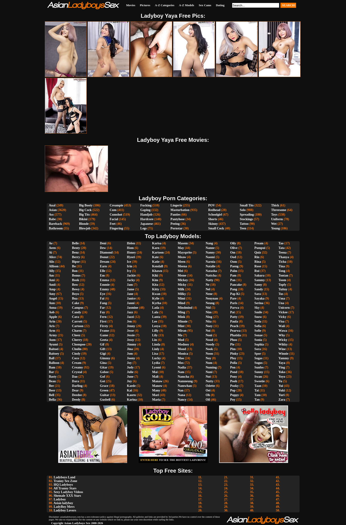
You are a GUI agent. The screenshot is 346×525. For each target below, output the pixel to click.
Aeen (52, 248)
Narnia (210, 261)
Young (275, 228)
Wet (274, 223)
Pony (233, 376)
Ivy (129, 271)
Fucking (146, 205)
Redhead (214, 210)
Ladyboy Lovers (65, 510)
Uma (281, 298)
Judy (130, 367)
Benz (75, 252)
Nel (208, 289)
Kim (155, 280)
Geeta (104, 340)
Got (102, 381)
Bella (52, 399)
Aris (52, 326)
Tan (257, 399)
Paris (233, 303)
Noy (208, 358)
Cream (76, 363)
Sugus (258, 363)
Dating (220, 5)
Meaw (182, 257)
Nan (180, 390)
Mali (155, 376)
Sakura (259, 275)
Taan (257, 386)
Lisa (155, 353)
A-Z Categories (164, 5)
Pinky (234, 353)
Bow (75, 284)
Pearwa (235, 330)
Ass (51, 214)
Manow (157, 386)
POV (211, 205)
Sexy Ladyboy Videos (68, 492)
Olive (233, 248)
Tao (280, 243)
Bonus (76, 275)
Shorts (212, 219)
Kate (155, 257)
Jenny (131, 326)
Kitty (155, 289)
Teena (282, 252)
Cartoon (77, 326)
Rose (257, 266)
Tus (280, 294)
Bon (74, 271)
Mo (180, 335)
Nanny (210, 252)
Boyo (75, 294)
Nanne (210, 248)
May (181, 248)
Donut (104, 257)
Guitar (104, 395)
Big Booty (86, 205)
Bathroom (56, 228)
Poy (232, 399)
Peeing (175, 223)
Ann (52, 303)
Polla (233, 363)
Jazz (130, 312)
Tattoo (244, 223)
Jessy (130, 340)
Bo (74, 266)
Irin (129, 266)
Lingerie (176, 205)
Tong (281, 271)
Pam (233, 275)
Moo (181, 358)
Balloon (54, 363)
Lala (155, 312)
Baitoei (54, 349)
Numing (211, 367)
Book (75, 280)
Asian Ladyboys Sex (77, 523)
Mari (155, 395)
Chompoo (78, 344)
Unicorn (284, 307)
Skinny (213, 223)
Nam (181, 372)
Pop (232, 390)
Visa (281, 321)
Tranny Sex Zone (65, 481)
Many (156, 390)
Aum (52, 340)
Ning (209, 317)
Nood (209, 340)
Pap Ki (235, 294)
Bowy (76, 289)
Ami (52, 280)
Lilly (155, 330)
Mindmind (185, 307)
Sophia (259, 344)
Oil (208, 399)
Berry (76, 257)
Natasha (211, 271)
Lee (154, 321)
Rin (257, 257)
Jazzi (130, 317)
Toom (282, 280)
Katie (156, 261)
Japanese (146, 223)
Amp (52, 289)
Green (104, 390)
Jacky (131, 280)
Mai (155, 372)
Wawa (282, 330)
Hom (130, 248)
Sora (257, 349)
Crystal (77, 372)
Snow (258, 317)
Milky (182, 294)
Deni (103, 243)
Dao (74, 376)
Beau (52, 381)
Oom (233, 261)
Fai (102, 298)
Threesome (278, 210)
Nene (209, 294)
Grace (104, 386)
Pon (232, 367)
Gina (103, 363)
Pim (233, 349)
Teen (243, 228)
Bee (51, 386)
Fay (102, 312)
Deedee (77, 395)
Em (102, 275)
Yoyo (281, 376)
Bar (51, 372)
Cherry (77, 340)
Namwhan (185, 386)
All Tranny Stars (65, 488)
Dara (75, 381)
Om (232, 252)
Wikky (283, 344)
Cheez (76, 335)
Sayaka (259, 298)
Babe (52, 219)
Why (281, 335)
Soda (257, 321)
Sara (257, 294)
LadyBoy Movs (64, 506)
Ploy (233, 358)
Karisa (156, 243)
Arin (52, 321)
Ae (51, 243)
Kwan (156, 294)
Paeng (234, 266)
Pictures (145, 5)
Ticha (282, 261)
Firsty (104, 326)
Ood (233, 257)
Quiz (257, 252)
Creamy (77, 367)
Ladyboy (60, 499)
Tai (256, 390)
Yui (280, 386)
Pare (233, 298)
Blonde (84, 223)
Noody (210, 344)
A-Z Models (186, 5)
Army (53, 335)
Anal (52, 205)
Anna (53, 307)
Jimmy (131, 344)
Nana (181, 395)
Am (51, 275)
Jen (129, 321)
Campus (77, 307)
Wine (282, 349)
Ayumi (53, 344)
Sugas (258, 358)
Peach (234, 326)
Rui (257, 271)
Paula (234, 321)
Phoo (233, 340)
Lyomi (156, 367)
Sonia (258, 340)
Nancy (182, 399)
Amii (52, 284)
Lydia (156, 363)
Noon (209, 353)
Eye (102, 294)
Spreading (247, 214)
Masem (183, 243)
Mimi (181, 298)
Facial (114, 219)
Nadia (182, 367)
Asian (53, 210)
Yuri (281, 395)
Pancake (236, 284)
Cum (113, 210)
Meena (182, 266)
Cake (75, 303)
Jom (130, 353)
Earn (103, 266)
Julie (130, 372)
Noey (209, 326)
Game (104, 335)
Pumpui (259, 248)
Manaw (157, 381)
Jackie (131, 275)
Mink (181, 317)
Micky (182, 284)
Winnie (283, 353)
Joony (131, 358)
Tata (281, 248)
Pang (233, 289)
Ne (207, 284)
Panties (176, 214)
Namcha (183, 376)
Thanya (283, 257)
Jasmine (132, 307)
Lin (154, 340)
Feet (113, 223)
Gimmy (105, 358)
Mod (181, 340)
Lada (155, 307)
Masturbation (180, 210)
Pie (232, 344)
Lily (155, 335)
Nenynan (212, 298)
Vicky (282, 317)
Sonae (258, 335)
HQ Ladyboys (63, 484)
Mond (182, 349)
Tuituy (282, 289)
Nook (209, 349)
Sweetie (259, 381)
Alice (52, 257)
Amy (52, 294)
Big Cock (85, 210)
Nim (209, 312)
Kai (129, 390)
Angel (53, 298)
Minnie (183, 321)
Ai (50, 252)
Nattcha (211, 275)
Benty (76, 248)
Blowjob (85, 228)
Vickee (283, 312)
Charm (77, 330)
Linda (156, 344)
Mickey (183, 280)
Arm (52, 330)
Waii (281, 326)
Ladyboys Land (64, 477)
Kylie (156, 298)
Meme (182, 275)
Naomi (210, 257)
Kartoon (158, 252)
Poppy (234, 395)
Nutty (209, 381)
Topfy (282, 284)
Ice (129, 261)
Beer (52, 390)
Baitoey (54, 353)
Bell (51, 395)
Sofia (257, 326)
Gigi (103, 353)
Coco (75, 358)
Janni (130, 303)
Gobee (104, 372)
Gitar (103, 367)
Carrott (77, 321)
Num (209, 363)
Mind (181, 303)
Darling (77, 386)
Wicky (282, 340)
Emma (104, 280)
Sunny (258, 372)
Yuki (281, 390)
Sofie (257, 330)
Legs (143, 228)
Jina (130, 349)
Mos (181, 363)
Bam (52, 367)
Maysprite (185, 252)
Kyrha (156, 303)
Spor (257, 353)
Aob (52, 312)
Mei (180, 271)
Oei (208, 390)
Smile (258, 312)
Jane (130, 294)
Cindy (76, 353)
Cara (75, 317)
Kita (155, 284)
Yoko (281, 372)
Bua (74, 298)
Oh (208, 395)
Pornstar (177, 228)
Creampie (116, 205)
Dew (103, 248)
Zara (281, 399)
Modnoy (183, 344)
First (103, 321)
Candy (76, 312)
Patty (233, 317)
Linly (156, 349)
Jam (130, 284)
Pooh (233, 381)
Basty (53, 376)
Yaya (281, 363)
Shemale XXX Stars (67, 495)
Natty (209, 280)
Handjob (146, 214)
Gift (103, 349)
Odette (210, 386)
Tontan (283, 275)
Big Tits (84, 214)
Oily (233, 243)
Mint (181, 326)
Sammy (259, 280)
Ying (281, 367)
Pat (232, 312)
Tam (257, 395)
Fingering (116, 228)
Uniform (277, 219)
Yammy (283, 358)
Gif (102, 344)
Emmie (105, 284)
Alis (51, 261)
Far (102, 307)
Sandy (258, 289)
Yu (280, 381)
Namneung (185, 381)
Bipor (76, 261)
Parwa (234, 307)
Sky (257, 307)
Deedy (76, 399)
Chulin (76, 349)
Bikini (83, 219)
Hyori (131, 257)
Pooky (234, 386)
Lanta (156, 317)
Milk (181, 289)
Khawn (157, 271)
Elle (102, 271)
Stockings (246, 219)
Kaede (131, 386)
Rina (257, 261)
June (130, 376)
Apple (53, 317)
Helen (131, 243)
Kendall (157, 266)
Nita (209, 321)
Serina (258, 303)
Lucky (156, 358)
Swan (258, 376)
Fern (103, 317)
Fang (103, 303)
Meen (181, 261)
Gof (102, 376)
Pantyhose (178, 219)
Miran (182, 330)
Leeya (156, 326)
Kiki (155, 275)
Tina (281, 266)
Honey (131, 252)
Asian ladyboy (63, 503)
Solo (243, 210)
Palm (233, 271)
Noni (209, 335)
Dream (104, 261)
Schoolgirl (215, 214)
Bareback (55, 223)
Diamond (106, 252)
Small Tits (247, 205)
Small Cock (216, 228)
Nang (209, 243)
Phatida (235, 335)
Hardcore (146, 219)
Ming (181, 312)
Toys (274, 214)
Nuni (209, 372)
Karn (156, 248)
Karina (132, 399)
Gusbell (105, 399)
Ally (52, 271)
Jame (130, 289)
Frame (104, 330)
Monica (183, 353)
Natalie (210, 266)
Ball (51, 358)
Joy (129, 363)
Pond (233, 372)
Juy (129, 381)
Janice (131, 298)
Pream (258, 243)
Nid (208, 307)
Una (281, 303)
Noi (208, 330)
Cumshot (116, 214)
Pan (232, 280)
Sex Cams (205, 5)
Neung (210, 303)
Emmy (104, 289)
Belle (75, 243)
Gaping (145, 210)
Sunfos (259, 367)
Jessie (131, 335)
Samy (258, 284)
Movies (130, 5)
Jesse (130, 330)
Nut (208, 376)
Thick (275, 205)
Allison (54, 266)
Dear (75, 390)
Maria (156, 399)
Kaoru (131, 395)
